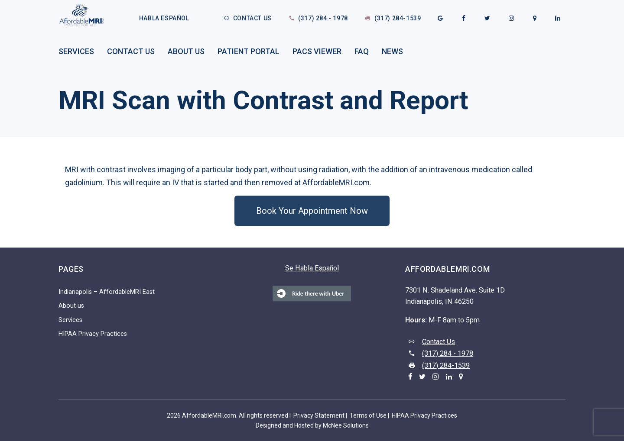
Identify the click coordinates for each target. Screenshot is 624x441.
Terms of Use (368, 415)
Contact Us (252, 18)
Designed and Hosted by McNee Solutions (312, 425)
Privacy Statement (318, 415)
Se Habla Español (312, 268)
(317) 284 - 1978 (323, 18)
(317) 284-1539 (397, 18)
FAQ (361, 51)
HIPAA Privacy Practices (92, 334)
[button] (312, 211)
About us (186, 51)
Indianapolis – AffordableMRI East (106, 292)
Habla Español (164, 18)
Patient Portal (249, 51)
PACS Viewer (316, 51)
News (392, 51)
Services (76, 51)
